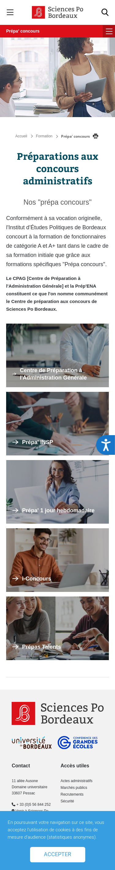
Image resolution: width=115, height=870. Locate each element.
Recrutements (71, 794)
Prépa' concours (23, 31)
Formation (44, 136)
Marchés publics (73, 787)
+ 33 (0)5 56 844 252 (31, 804)
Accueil (21, 136)
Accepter (57, 854)
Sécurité (67, 801)
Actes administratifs (76, 781)
